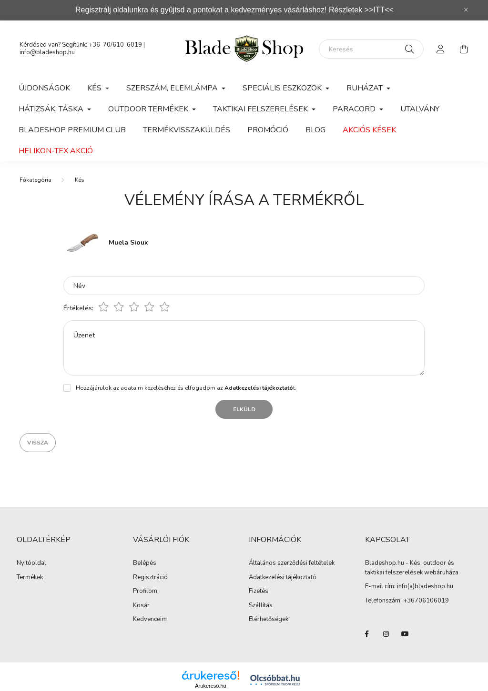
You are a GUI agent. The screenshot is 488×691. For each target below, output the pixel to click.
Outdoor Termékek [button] (149, 109)
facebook (366, 633)
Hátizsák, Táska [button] (52, 109)
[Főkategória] (35, 180)
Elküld (244, 409)
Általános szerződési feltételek (292, 563)
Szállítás (261, 606)
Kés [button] (95, 88)
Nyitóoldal (31, 563)
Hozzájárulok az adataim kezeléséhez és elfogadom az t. (186, 388)
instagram (386, 633)
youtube (405, 633)
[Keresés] (371, 49)
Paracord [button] (355, 109)
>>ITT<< (379, 10)
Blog (315, 130)
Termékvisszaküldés (186, 130)
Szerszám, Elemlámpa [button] (173, 88)
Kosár (141, 606)
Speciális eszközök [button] (283, 88)
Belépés (144, 563)
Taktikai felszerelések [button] (261, 109)
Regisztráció (150, 578)
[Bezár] (466, 10)
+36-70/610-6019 (115, 44)
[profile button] (440, 49)
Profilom (145, 591)
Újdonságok (44, 88)
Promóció (267, 130)
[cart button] (463, 49)
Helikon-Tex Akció (56, 151)
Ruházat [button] (365, 88)
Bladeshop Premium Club (72, 130)
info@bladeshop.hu (47, 52)
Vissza (37, 442)
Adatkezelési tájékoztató (282, 578)
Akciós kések (369, 130)
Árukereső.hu (210, 686)
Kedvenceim (150, 619)
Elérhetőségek (268, 619)
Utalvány (419, 109)
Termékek (30, 578)
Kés (79, 180)
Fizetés (258, 591)
